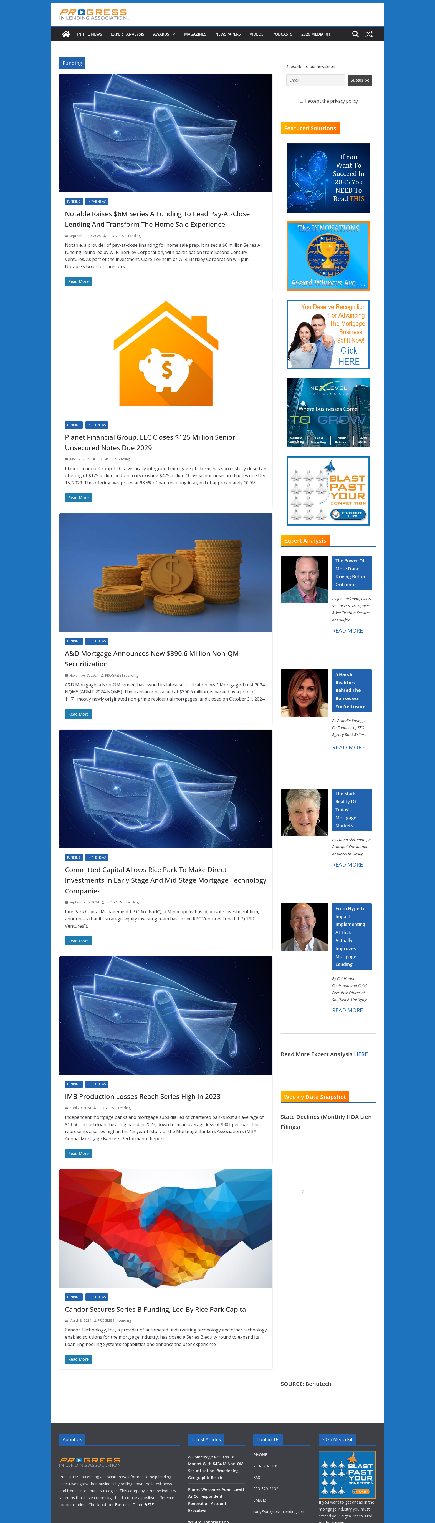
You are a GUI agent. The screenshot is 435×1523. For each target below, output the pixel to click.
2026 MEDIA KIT (315, 34)
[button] (172, 34)
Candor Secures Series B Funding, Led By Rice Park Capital (156, 1309)
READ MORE (347, 630)
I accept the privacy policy (329, 101)
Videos (257, 34)
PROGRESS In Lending (124, 235)
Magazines (195, 34)
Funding (73, 201)
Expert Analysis (127, 34)
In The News (89, 34)
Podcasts (282, 34)
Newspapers (228, 34)
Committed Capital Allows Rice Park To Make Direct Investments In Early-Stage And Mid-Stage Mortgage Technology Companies (165, 880)
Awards (161, 34)
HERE (361, 1054)
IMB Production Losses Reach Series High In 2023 (143, 1096)
